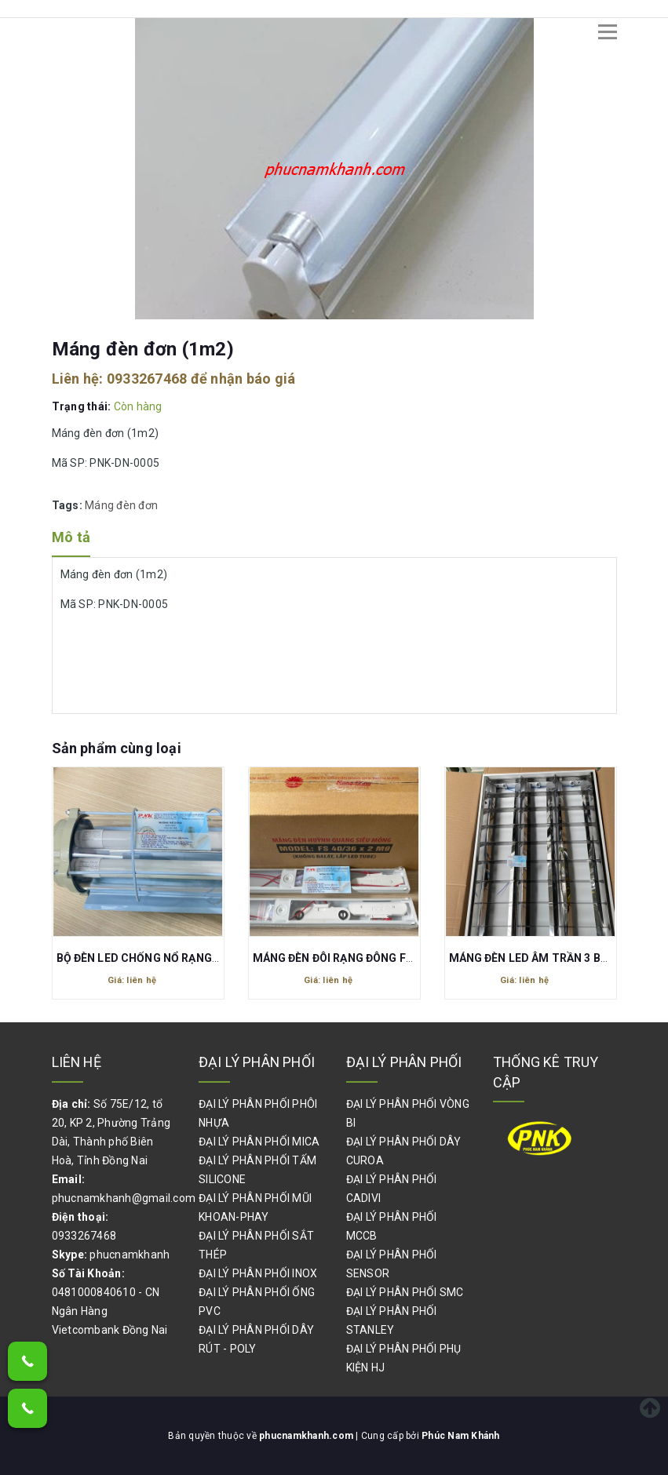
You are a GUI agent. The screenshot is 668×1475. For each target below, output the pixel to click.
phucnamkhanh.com (307, 1435)
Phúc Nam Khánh (461, 1435)
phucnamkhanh (129, 1254)
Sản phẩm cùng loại (116, 748)
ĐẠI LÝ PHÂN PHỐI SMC (405, 1292)
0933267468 (147, 378)
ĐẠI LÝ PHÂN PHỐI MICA (259, 1141)
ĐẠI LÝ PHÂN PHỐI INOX (258, 1273)
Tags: (69, 505)
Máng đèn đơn (121, 505)
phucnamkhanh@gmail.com (124, 1198)
